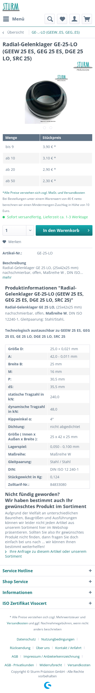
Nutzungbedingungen (57, 639)
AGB (15, 656)
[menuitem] (13, 19)
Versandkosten (17, 623)
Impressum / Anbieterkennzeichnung (52, 656)
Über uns (43, 648)
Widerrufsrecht (51, 665)
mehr (7, 277)
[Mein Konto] (74, 19)
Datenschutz (26, 639)
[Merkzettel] (62, 19)
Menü (13, 18)
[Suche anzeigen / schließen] (50, 19)
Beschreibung (14, 262)
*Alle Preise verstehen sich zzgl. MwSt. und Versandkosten (44, 192)
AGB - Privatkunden (19, 665)
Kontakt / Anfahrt (68, 648)
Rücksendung (20, 648)
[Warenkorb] (87, 19)
